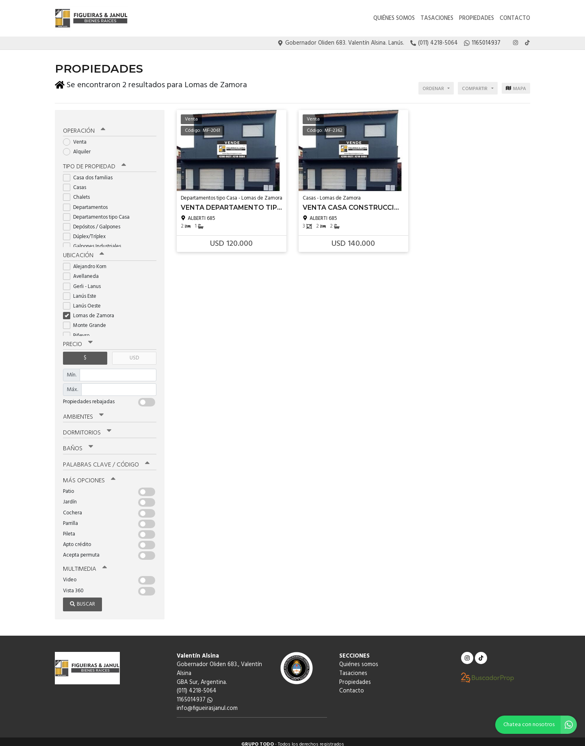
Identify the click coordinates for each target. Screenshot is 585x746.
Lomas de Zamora (91, 311)
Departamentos (88, 202)
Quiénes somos (394, 18)
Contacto (515, 18)
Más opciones (89, 475)
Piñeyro (79, 331)
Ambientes (83, 412)
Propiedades (476, 18)
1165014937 (194, 694)
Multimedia (85, 564)
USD (134, 353)
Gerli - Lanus (84, 282)
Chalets (79, 193)
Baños (78, 444)
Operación (84, 126)
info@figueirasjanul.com (207, 703)
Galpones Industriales (94, 242)
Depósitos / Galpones (94, 222)
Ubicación (83, 251)
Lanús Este (82, 291)
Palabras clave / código (106, 459)
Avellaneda (83, 272)
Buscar (82, 599)
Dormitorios (87, 428)
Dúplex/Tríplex (87, 232)
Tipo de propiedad (94, 162)
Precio (78, 340)
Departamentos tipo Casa (99, 212)
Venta (77, 138)
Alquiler (79, 147)
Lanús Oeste (84, 301)
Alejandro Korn (87, 262)
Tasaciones (436, 18)
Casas (77, 183)
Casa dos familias (90, 173)
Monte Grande (87, 321)
